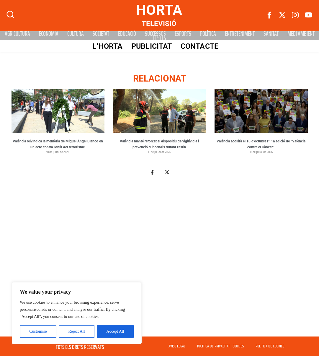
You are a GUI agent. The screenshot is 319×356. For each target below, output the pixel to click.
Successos (155, 33)
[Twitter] (282, 15)
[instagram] (295, 15)
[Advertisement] (160, 259)
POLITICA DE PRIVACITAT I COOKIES (220, 346)
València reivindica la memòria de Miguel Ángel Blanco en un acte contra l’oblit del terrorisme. (58, 144)
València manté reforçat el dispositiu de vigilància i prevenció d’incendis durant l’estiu (159, 144)
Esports (183, 33)
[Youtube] (308, 15)
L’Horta (107, 46)
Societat (101, 33)
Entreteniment (240, 33)
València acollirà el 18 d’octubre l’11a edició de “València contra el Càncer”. (261, 144)
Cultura (75, 33)
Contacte (199, 46)
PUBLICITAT (151, 46)
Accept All (115, 331)
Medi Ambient (301, 33)
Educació (127, 33)
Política (208, 33)
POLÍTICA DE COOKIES (270, 346)
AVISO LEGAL (177, 346)
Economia (48, 33)
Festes (159, 38)
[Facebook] (269, 15)
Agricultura (17, 33)
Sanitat (271, 33)
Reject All (76, 331)
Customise (38, 331)
